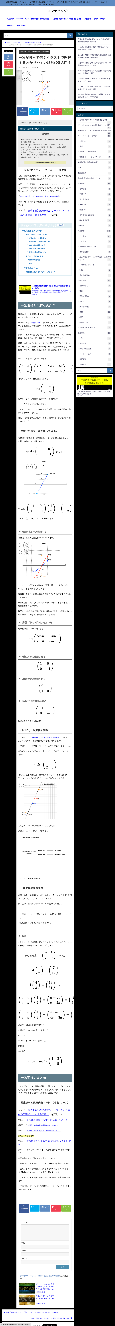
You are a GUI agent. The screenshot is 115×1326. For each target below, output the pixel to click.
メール (24, 1255)
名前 (23, 1247)
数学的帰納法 (95, 296)
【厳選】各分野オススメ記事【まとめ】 (67, 19)
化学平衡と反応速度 (95, 215)
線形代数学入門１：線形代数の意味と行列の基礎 (40, 196)
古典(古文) (95, 141)
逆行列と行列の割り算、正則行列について (44, 1132)
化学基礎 (95, 189)
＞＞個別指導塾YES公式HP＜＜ (45, 162)
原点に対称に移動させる (38, 252)
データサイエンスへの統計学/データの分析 (94, 126)
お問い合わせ (21, 25)
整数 (95, 312)
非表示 (61, 225)
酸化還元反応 (95, 220)
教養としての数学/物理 (95, 151)
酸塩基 (95, 225)
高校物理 (87, 19)
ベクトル (95, 236)
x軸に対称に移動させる (37, 245)
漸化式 (95, 301)
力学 (95, 338)
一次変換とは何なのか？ (33, 231)
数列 (95, 291)
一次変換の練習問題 (33, 260)
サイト (24, 1263)
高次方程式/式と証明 (95, 327)
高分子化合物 (95, 199)
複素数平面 (95, 322)
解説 (30, 264)
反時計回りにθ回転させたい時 (40, 242)
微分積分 (95, 280)
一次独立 (95, 241)
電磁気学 (95, 364)
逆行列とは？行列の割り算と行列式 (46, 739)
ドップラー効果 (95, 354)
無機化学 (95, 204)
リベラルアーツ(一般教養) (94, 136)
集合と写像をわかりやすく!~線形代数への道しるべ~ (47, 1317)
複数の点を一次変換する (38, 238)
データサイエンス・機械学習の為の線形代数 (32, 19)
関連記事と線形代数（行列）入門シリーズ (41, 273)
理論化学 (95, 210)
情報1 (94, 167)
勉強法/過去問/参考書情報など (94, 162)
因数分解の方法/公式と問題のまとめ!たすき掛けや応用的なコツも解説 (36, 1311)
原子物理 (95, 343)
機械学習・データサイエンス (95, 157)
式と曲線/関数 (95, 275)
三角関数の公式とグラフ (95, 246)
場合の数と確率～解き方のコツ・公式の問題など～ (94, 258)
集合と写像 (36, 324)
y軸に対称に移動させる (37, 249)
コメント (25, 1224)
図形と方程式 (95, 252)
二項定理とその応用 (95, 265)
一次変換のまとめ (30, 269)
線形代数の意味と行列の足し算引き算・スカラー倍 (48, 1122)
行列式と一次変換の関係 (35, 257)
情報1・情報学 (99, 19)
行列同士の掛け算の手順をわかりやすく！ (44, 1127)
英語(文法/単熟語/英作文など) (94, 178)
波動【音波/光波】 (95, 348)
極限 (95, 317)
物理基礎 (95, 359)
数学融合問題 (95, 306)
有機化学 (95, 194)
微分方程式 (95, 286)
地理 (95, 146)
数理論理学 (94, 173)
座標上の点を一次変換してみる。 (38, 234)
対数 (95, 270)
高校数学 (10, 19)
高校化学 (10, 25)
